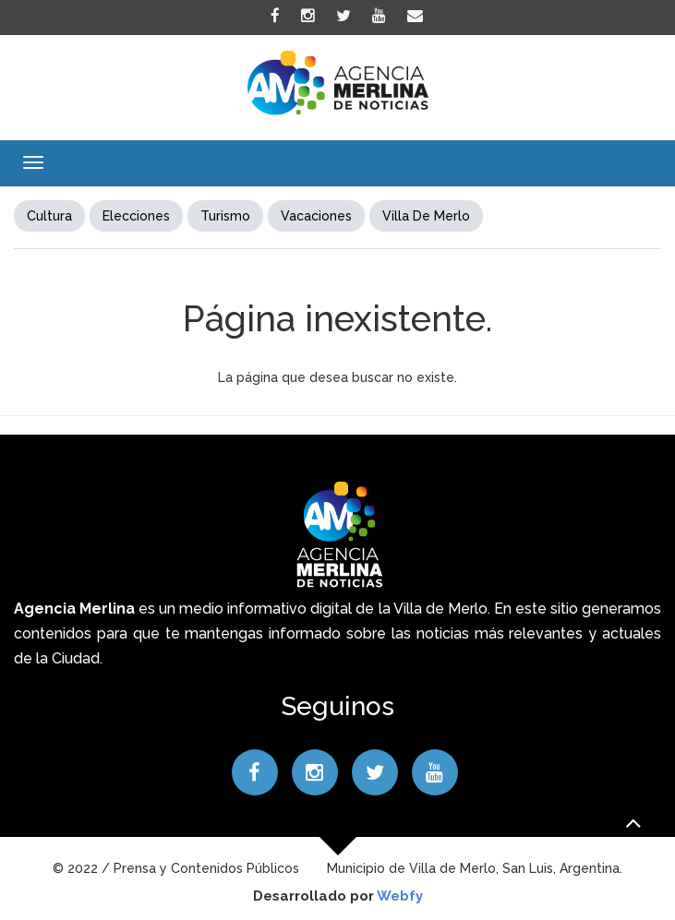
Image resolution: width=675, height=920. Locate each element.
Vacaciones (316, 216)
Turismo (225, 216)
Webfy (400, 896)
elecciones (136, 216)
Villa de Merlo (426, 216)
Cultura (49, 216)
